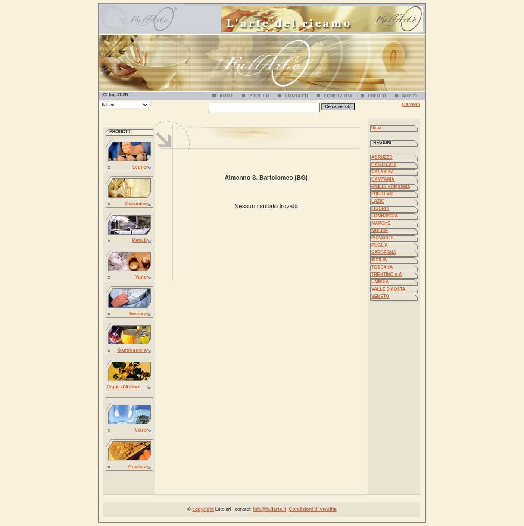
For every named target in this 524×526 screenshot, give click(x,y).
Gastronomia (132, 350)
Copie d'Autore (123, 386)
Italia (376, 127)
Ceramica (136, 203)
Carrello (411, 104)
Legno (139, 166)
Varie (141, 276)
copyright (203, 509)
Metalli (139, 240)
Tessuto (138, 313)
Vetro (140, 429)
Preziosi (137, 466)
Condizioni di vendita (313, 509)
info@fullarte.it (269, 509)
